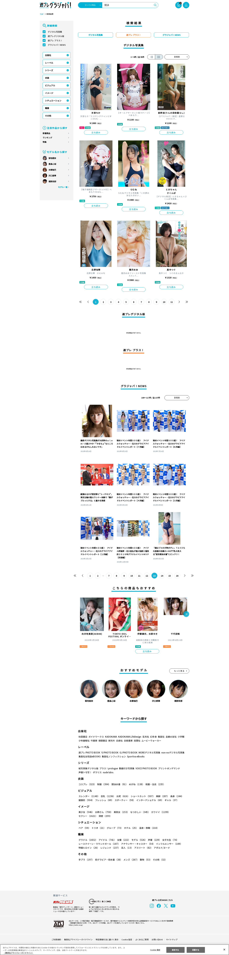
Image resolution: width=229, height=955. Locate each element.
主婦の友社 (170, 736)
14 (162, 575)
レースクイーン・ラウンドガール (99, 843)
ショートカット (142, 796)
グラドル (88, 839)
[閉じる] (224, 949)
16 (177, 575)
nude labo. (108, 772)
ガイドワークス (96, 736)
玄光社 (145, 736)
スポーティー (124, 800)
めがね (135, 784)
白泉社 (119, 740)
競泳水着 (119, 784)
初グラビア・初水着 (108, 859)
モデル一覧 (62, 187)
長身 (175, 796)
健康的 (86, 800)
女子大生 (169, 839)
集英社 (160, 736)
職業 (47, 108)
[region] (114, 949)
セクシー (179, 812)
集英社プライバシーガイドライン (78, 939)
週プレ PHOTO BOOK (89, 752)
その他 (48, 115)
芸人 (126, 847)
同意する (195, 949)
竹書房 (94, 740)
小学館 (180, 736)
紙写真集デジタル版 (88, 768)
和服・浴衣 (154, 784)
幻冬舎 (153, 736)
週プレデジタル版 (56, 36)
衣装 (47, 77)
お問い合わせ (157, 939)
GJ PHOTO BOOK (127, 752)
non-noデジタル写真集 (170, 752)
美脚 (161, 796)
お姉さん (103, 812)
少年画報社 (84, 740)
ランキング (47, 137)
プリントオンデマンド (168, 768)
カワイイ (159, 812)
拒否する (175, 949)
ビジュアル (50, 85)
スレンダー (89, 796)
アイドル (107, 839)
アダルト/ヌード (161, 847)
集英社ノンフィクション (113, 756)
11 (171, 302)
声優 (153, 839)
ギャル (171, 800)
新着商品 (46, 133)
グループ (114, 827)
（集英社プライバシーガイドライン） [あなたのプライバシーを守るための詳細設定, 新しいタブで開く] (18, 953)
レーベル (49, 62)
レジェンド (110, 847)
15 (169, 575)
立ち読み (95, 132)
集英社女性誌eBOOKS (89, 756)
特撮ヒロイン (89, 847)
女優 (123, 839)
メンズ (130, 859)
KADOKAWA (111, 736)
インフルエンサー (169, 843)
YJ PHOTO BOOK (109, 752)
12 (147, 575)
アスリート (143, 847)
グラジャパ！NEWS (57, 44)
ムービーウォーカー (151, 740)
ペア (84, 827)
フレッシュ (104, 800)
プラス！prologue (108, 768)
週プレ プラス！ (55, 40)
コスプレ (87, 784)
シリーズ (49, 70)
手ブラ (86, 859)
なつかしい (139, 812)
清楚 (85, 815)
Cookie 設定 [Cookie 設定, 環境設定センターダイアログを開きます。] (155, 949)
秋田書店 (83, 736)
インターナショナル (149, 800)
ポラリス (97, 772)
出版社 (48, 55)
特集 (44, 142)
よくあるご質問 (141, 939)
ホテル (130, 827)
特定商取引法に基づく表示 (107, 939)
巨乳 (107, 796)
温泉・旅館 (148, 827)
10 (164, 302)
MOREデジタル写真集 (147, 752)
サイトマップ (171, 939)
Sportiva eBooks (135, 756)
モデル (138, 839)
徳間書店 (102, 740)
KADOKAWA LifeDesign (129, 736)
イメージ (49, 93)
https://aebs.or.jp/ (75, 925)
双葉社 (137, 740)
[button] (186, 614)
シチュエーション (53, 100)
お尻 (122, 796)
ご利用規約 (56, 939)
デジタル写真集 (55, 31)
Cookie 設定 (127, 939)
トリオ (98, 827)
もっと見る (179, 670)
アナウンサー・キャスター (138, 843)
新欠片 (111, 740)
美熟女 (120, 812)
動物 (145, 859)
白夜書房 (128, 740)
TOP (41, 14)
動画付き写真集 (126, 768)
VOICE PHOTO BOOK (145, 768)
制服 (103, 784)
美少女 (86, 812)
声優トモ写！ (85, 772)
